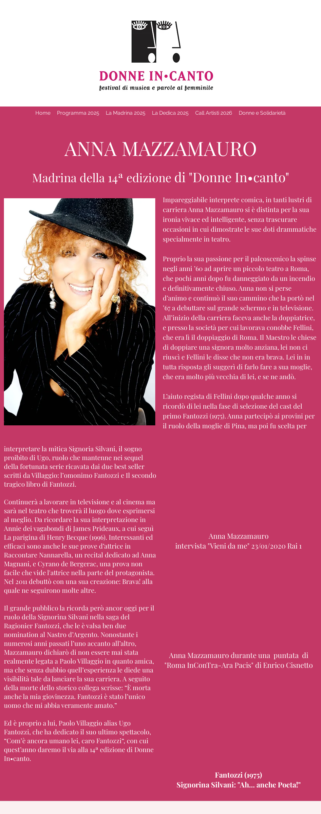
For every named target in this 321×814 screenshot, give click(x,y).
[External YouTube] (239, 484)
